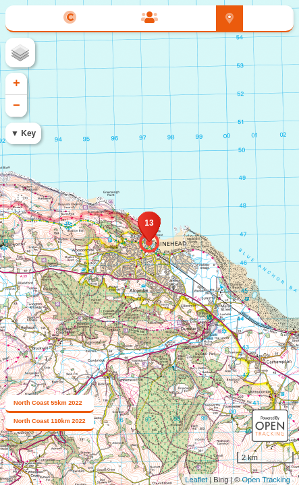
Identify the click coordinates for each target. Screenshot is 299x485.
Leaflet (196, 480)
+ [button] (16, 83)
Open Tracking (266, 480)
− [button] (16, 106)
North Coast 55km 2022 (47, 402)
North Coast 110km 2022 (49, 421)
